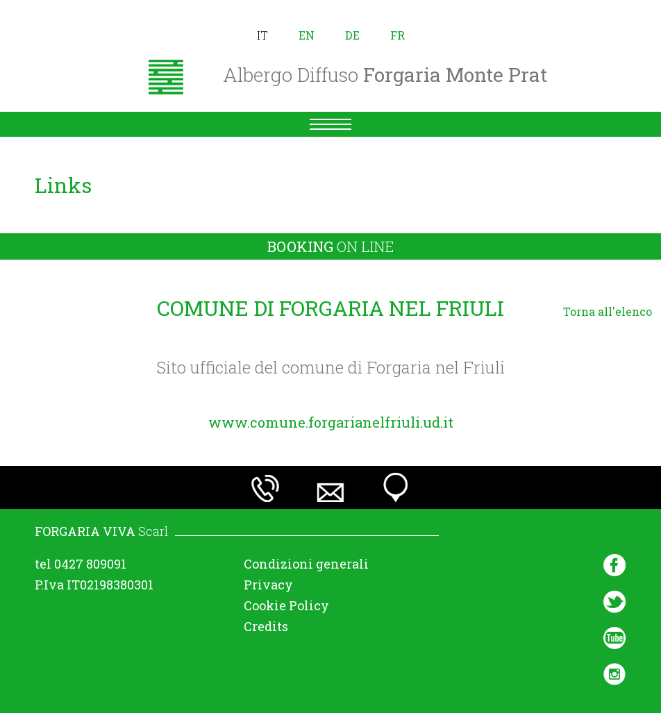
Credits (266, 626)
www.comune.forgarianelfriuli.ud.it (330, 422)
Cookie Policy (286, 605)
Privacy (268, 584)
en (307, 35)
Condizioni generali (306, 563)
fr (397, 35)
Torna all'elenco (607, 311)
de (352, 35)
